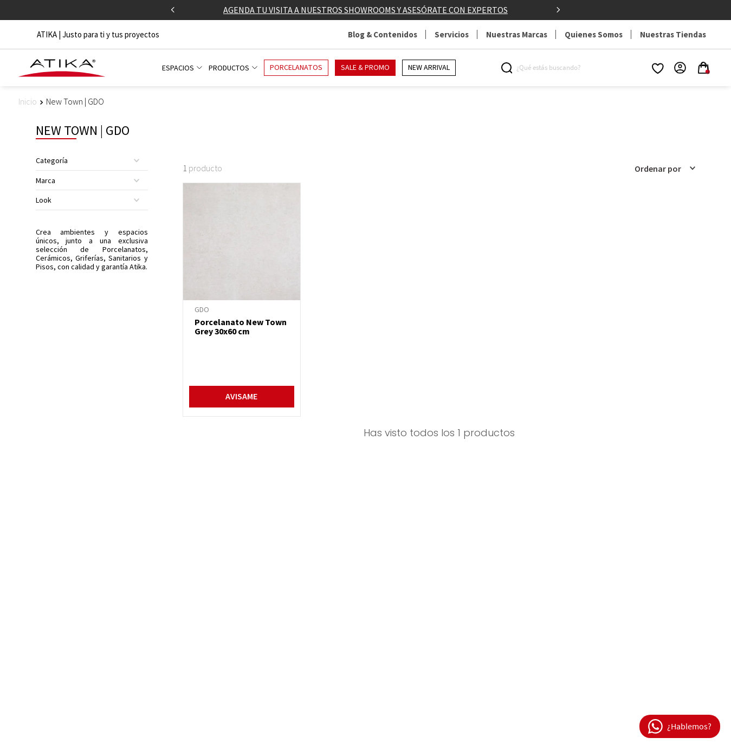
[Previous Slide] (173, 10)
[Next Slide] (558, 10)
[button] (92, 160)
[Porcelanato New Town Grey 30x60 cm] (241, 299)
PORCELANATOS (296, 67)
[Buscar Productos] (508, 67)
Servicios (452, 34)
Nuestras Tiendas (673, 34)
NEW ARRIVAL (429, 67)
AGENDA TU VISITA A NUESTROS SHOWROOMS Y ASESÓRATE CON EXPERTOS (365, 9)
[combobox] (547, 67)
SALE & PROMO (365, 67)
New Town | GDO (75, 101)
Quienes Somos (594, 34)
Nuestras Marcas (516, 34)
